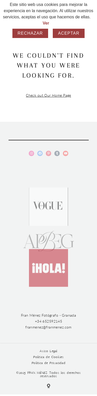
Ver (46, 23)
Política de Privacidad (48, 363)
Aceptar (68, 33)
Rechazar (30, 33)
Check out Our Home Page (48, 95)
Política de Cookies (48, 357)
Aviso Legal (48, 351)
